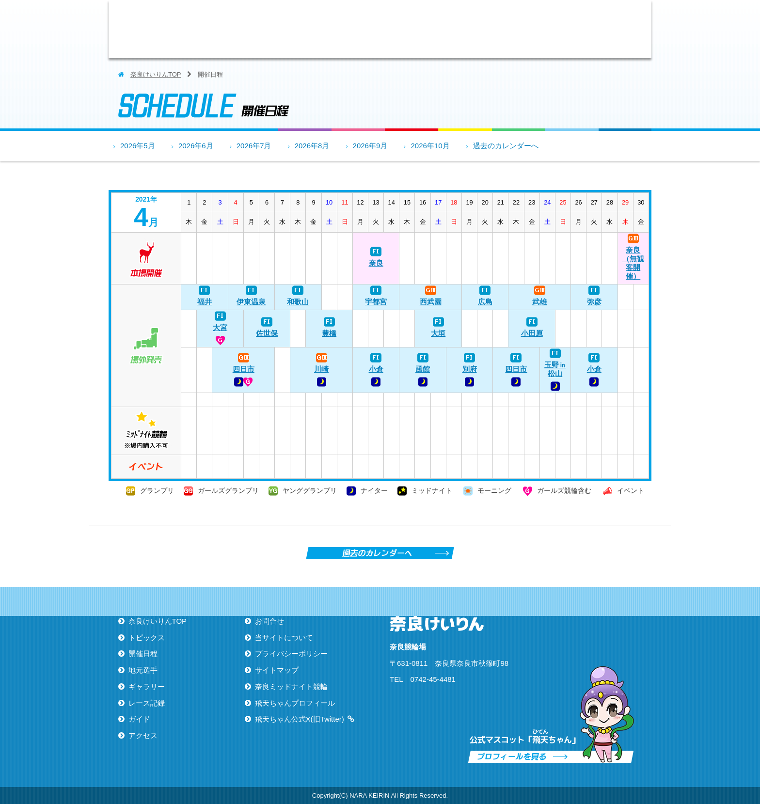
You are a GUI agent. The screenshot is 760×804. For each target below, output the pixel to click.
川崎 (321, 369)
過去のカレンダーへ (505, 146)
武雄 (539, 302)
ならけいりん (193, 29)
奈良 (376, 263)
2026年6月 (195, 146)
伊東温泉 (251, 302)
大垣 (438, 333)
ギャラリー (464, 29)
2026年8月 (312, 146)
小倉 (376, 369)
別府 (469, 369)
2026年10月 (430, 146)
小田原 (532, 333)
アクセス (624, 29)
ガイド (571, 29)
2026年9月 (370, 146)
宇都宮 (376, 302)
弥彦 (594, 302)
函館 (422, 369)
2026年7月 (254, 146)
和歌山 (298, 302)
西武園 (431, 302)
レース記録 (518, 29)
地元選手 (411, 29)
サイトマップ (277, 670)
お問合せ (269, 621)
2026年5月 (137, 146)
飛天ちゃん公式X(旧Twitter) (299, 719)
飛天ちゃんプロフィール (295, 703)
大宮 (220, 327)
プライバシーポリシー (291, 653)
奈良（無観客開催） (633, 263)
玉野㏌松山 (555, 369)
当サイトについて (284, 637)
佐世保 (267, 333)
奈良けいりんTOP (155, 74)
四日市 (243, 369)
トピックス (305, 29)
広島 (485, 302)
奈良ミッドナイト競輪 (291, 686)
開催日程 (358, 29)
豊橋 (329, 333)
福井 (204, 302)
